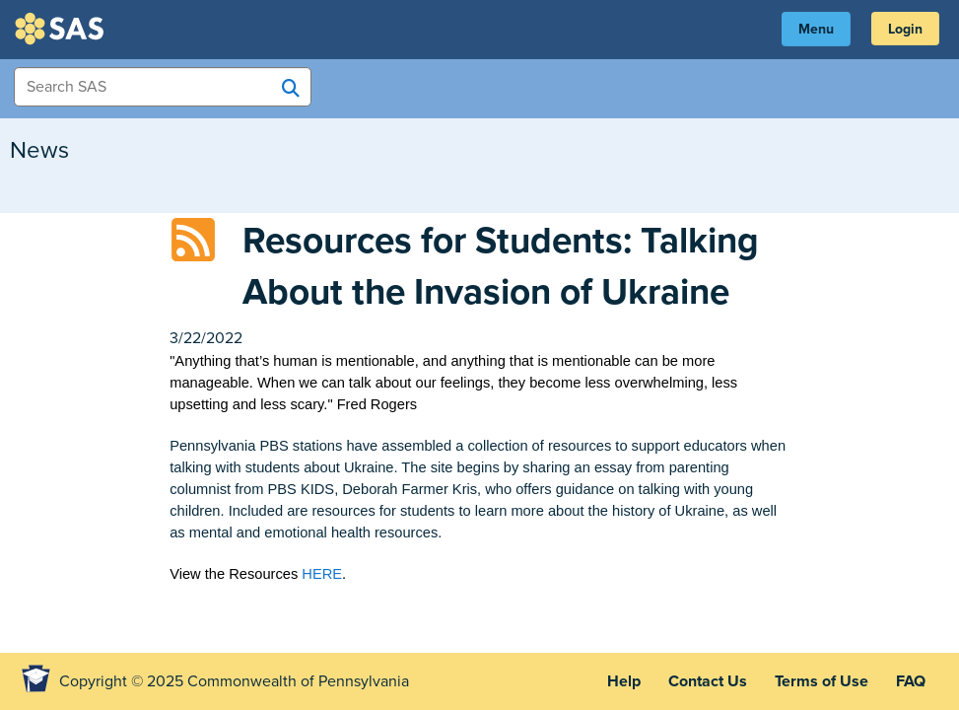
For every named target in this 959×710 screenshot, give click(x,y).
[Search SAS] (291, 88)
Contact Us (707, 681)
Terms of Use (821, 681)
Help (624, 681)
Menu (816, 29)
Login (905, 29)
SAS (62, 28)
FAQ (910, 681)
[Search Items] (162, 86)
